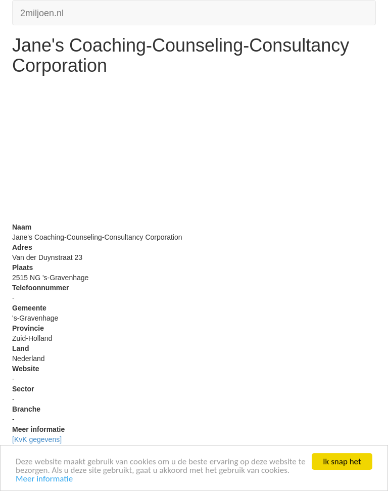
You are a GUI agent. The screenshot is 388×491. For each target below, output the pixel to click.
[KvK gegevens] (37, 439)
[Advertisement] (194, 151)
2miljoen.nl (42, 12)
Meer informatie (44, 479)
